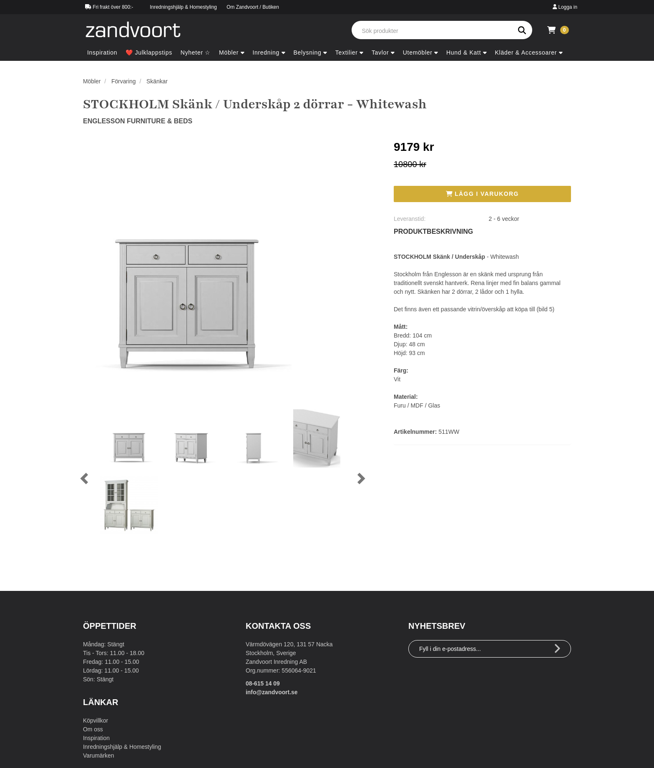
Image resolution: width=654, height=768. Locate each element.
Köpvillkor (95, 720)
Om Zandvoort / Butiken (252, 7)
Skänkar (157, 81)
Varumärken (98, 755)
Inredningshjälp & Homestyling (183, 7)
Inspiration (96, 738)
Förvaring (123, 81)
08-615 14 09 (263, 683)
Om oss (93, 729)
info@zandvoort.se (272, 692)
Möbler (92, 81)
